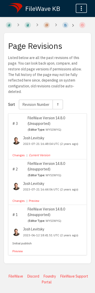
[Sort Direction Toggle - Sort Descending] (57, 104)
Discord (33, 276)
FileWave (16, 276)
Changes (18, 155)
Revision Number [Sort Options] (35, 104)
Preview (34, 201)
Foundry (50, 276)
